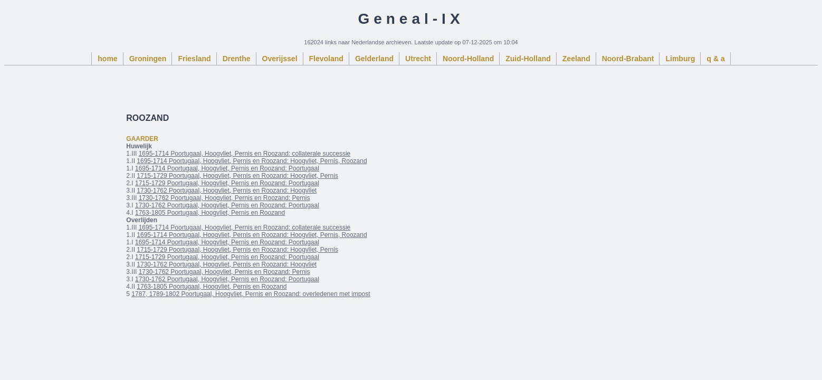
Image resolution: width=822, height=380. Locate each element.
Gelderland (374, 58)
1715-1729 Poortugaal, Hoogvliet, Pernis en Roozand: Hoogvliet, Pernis (237, 175)
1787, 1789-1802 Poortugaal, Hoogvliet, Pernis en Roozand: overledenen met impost (250, 294)
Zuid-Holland (528, 58)
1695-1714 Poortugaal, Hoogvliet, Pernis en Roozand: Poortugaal (227, 168)
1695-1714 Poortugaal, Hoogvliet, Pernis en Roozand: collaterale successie (245, 153)
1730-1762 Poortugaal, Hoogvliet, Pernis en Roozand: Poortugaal (227, 205)
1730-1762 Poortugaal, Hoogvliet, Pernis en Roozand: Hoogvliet (227, 190)
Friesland (194, 58)
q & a (715, 58)
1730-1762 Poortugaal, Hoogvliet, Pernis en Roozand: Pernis (224, 198)
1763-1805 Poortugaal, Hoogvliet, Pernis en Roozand (210, 212)
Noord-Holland (468, 58)
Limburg (680, 58)
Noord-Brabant (628, 58)
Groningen (148, 58)
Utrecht (418, 58)
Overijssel (280, 58)
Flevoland (326, 58)
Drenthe (237, 58)
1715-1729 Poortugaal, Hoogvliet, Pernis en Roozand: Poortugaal (227, 183)
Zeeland (576, 58)
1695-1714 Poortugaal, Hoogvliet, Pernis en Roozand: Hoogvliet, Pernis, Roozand (252, 161)
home (107, 58)
